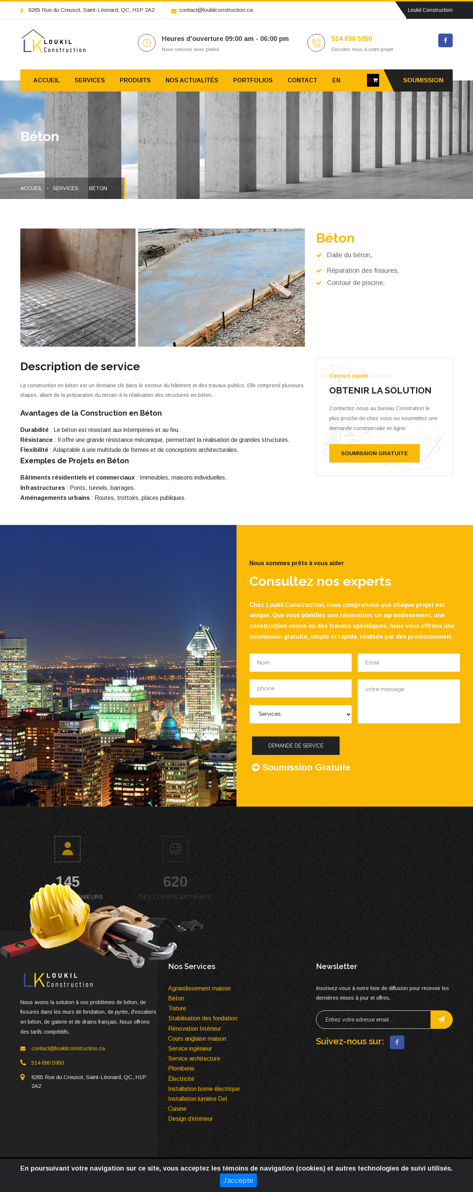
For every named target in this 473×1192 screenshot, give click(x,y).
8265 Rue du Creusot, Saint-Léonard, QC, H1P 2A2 (87, 10)
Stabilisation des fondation (202, 1018)
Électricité (181, 1079)
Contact (302, 80)
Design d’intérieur (190, 1119)
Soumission (423, 80)
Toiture (177, 1008)
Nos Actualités (192, 80)
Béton (98, 188)
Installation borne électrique (204, 1089)
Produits (135, 80)
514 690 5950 (351, 38)
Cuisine (177, 1109)
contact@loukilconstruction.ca (212, 10)
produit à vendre (373, 1170)
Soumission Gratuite (374, 453)
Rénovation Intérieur (194, 1029)
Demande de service (295, 746)
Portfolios (253, 80)
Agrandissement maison (199, 988)
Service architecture (194, 1058)
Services (90, 80)
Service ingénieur (190, 1048)
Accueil (46, 80)
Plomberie (181, 1068)
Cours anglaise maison (197, 1038)
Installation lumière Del (197, 1099)
